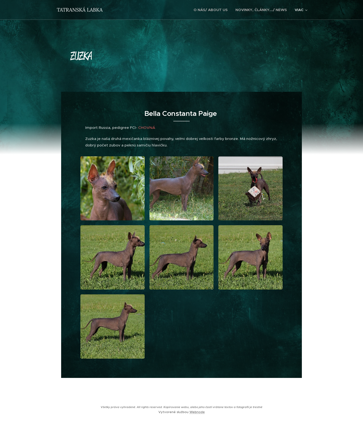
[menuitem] (212, 10)
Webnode (197, 412)
